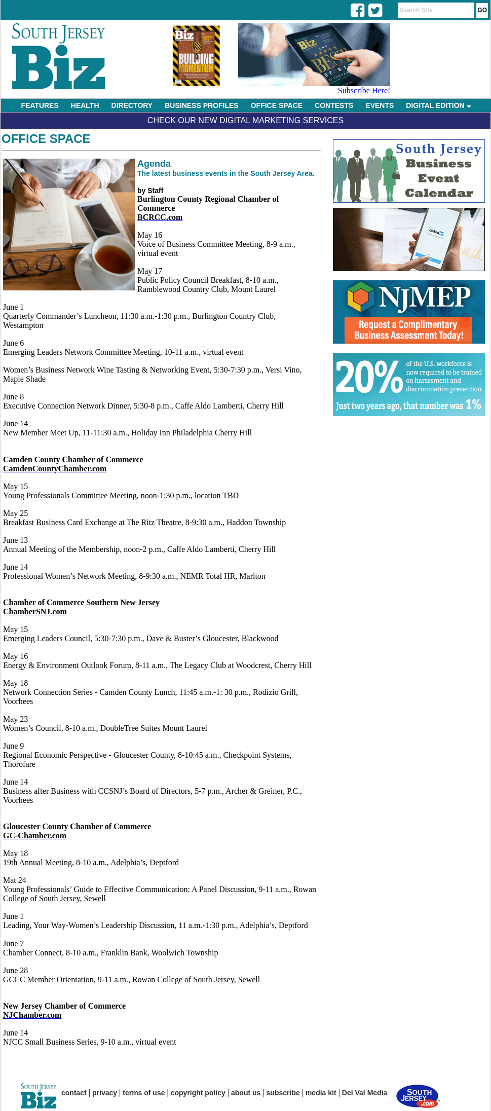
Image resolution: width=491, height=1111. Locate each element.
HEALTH (85, 105)
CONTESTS (334, 105)
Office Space (46, 138)
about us (245, 1093)
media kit (321, 1093)
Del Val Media (364, 1093)
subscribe (283, 1093)
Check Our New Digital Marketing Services (245, 120)
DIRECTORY (132, 105)
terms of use (144, 1093)
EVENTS (379, 105)
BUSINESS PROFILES (201, 105)
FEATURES (39, 105)
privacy (104, 1093)
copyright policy (198, 1093)
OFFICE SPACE (277, 105)
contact (74, 1093)
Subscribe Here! (364, 90)
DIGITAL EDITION (438, 105)
